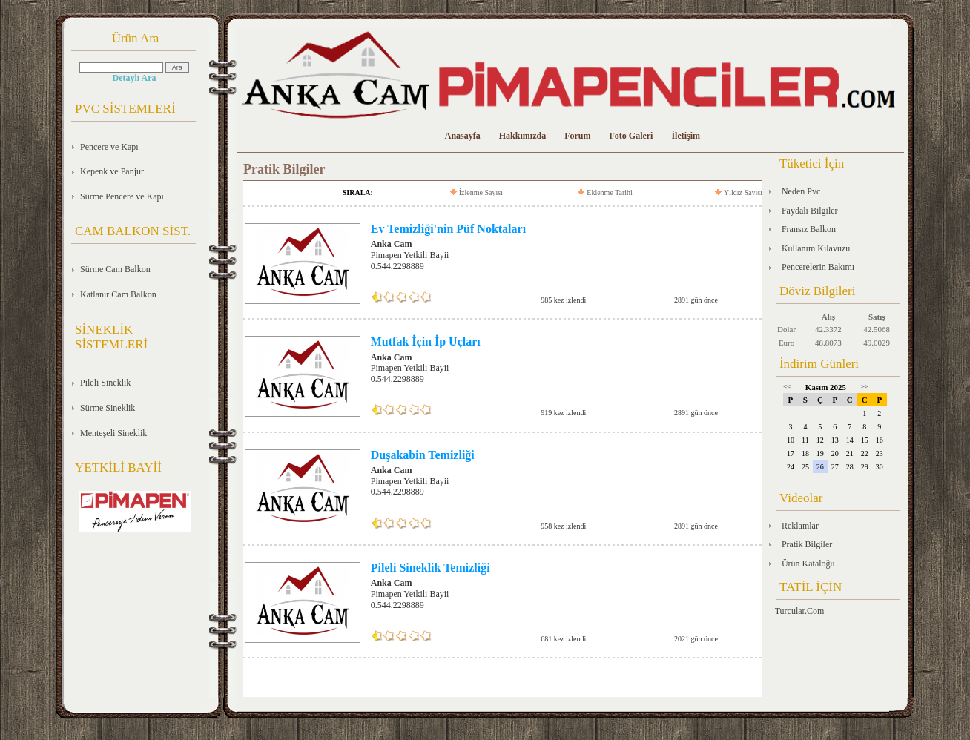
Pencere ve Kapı (109, 147)
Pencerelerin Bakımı (818, 267)
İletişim (685, 136)
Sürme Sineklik (107, 408)
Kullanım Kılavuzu (816, 248)
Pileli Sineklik (105, 382)
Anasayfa (463, 136)
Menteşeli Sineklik (113, 433)
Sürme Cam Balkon (115, 269)
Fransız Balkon (809, 229)
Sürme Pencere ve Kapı (122, 196)
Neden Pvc (801, 191)
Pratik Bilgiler (807, 544)
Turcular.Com (800, 611)
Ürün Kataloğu (808, 563)
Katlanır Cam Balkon (118, 294)
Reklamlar (800, 526)
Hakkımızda (522, 136)
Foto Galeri (631, 136)
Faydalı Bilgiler (810, 210)
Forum (577, 136)
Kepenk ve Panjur (112, 171)
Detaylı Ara (134, 78)
